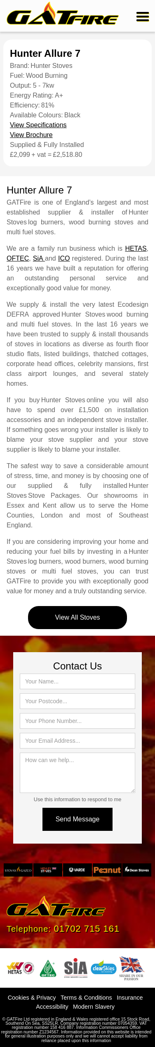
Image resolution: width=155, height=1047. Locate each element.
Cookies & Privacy (32, 997)
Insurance (130, 997)
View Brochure (31, 134)
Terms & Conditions (86, 997)
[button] (141, 16)
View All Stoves (77, 617)
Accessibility (52, 1006)
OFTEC (18, 258)
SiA (39, 258)
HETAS (135, 248)
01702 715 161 (87, 928)
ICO (64, 258)
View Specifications (38, 124)
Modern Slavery (94, 1006)
